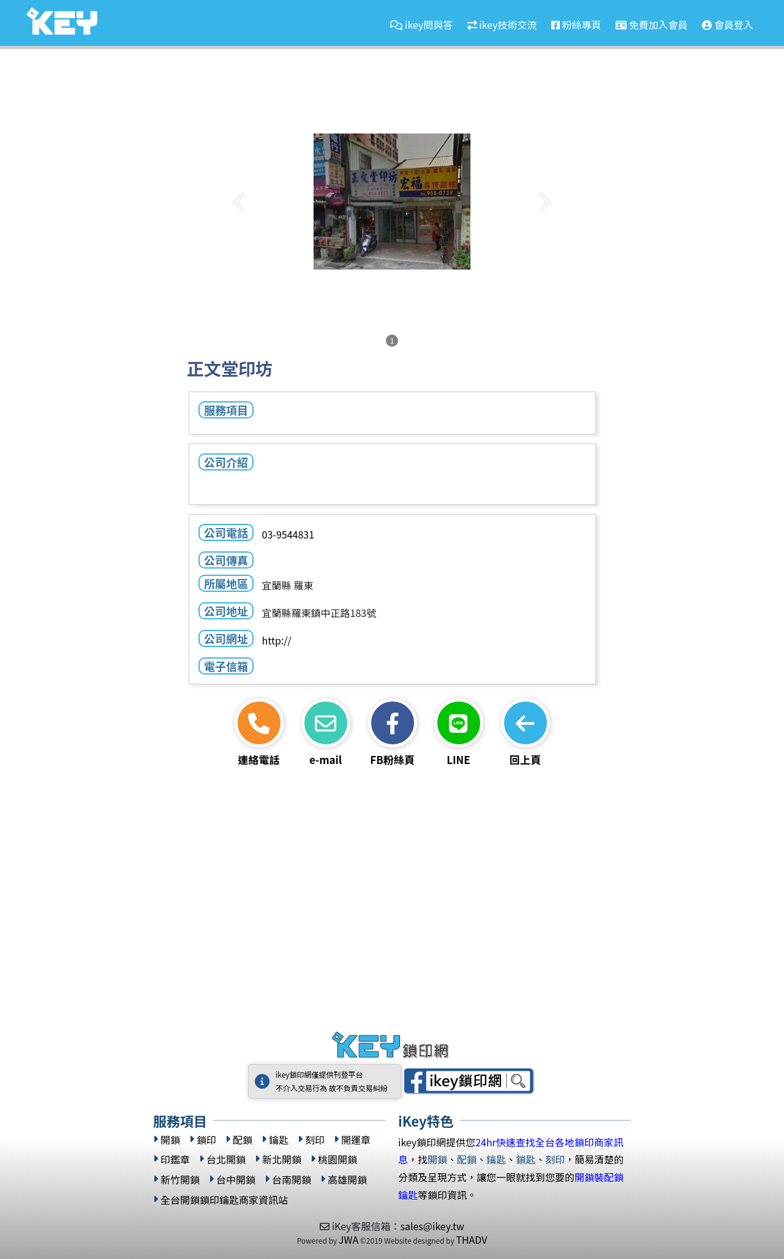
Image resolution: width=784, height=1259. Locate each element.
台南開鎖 (291, 1179)
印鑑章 (175, 1159)
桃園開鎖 (337, 1159)
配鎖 (242, 1139)
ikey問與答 (421, 24)
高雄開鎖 (347, 1179)
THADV (471, 1239)
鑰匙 (278, 1139)
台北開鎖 (226, 1159)
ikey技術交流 (502, 24)
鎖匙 (525, 1159)
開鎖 (170, 1139)
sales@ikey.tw (432, 1226)
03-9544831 (288, 534)
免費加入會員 (652, 24)
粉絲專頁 (576, 24)
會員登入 (727, 24)
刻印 (315, 1139)
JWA (348, 1239)
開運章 (356, 1139)
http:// (276, 640)
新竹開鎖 (180, 1179)
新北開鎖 (281, 1159)
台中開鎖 (235, 1179)
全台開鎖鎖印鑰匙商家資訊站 (224, 1199)
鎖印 (206, 1139)
